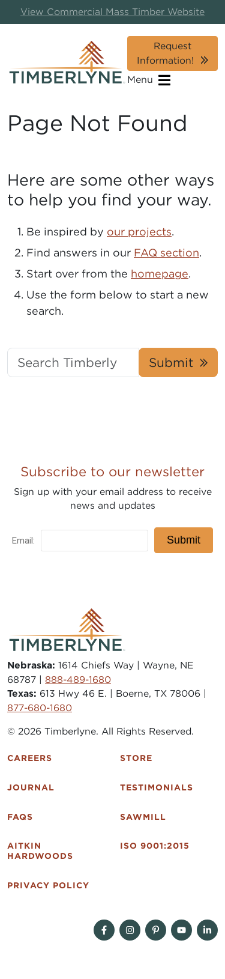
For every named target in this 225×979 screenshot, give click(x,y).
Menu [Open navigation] (148, 80)
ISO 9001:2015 (155, 845)
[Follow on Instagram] (129, 930)
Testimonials (156, 787)
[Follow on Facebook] (104, 930)
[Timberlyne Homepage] (67, 62)
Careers (29, 758)
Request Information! (165, 53)
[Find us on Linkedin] (207, 930)
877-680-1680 (39, 708)
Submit (171, 362)
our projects (139, 231)
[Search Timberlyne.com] (73, 362)
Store (136, 758)
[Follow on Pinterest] (155, 930)
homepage (159, 273)
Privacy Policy (48, 885)
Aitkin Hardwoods (40, 851)
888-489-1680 (78, 679)
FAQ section (166, 252)
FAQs (20, 817)
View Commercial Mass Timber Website (112, 11)
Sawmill (143, 817)
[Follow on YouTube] (181, 930)
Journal (31, 787)
